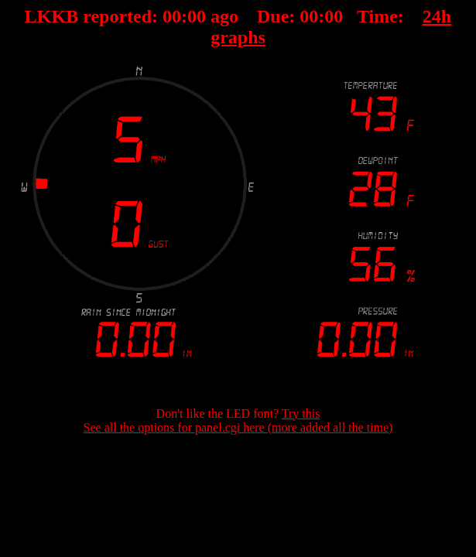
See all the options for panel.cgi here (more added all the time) (238, 427)
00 (172, 16)
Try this (301, 413)
